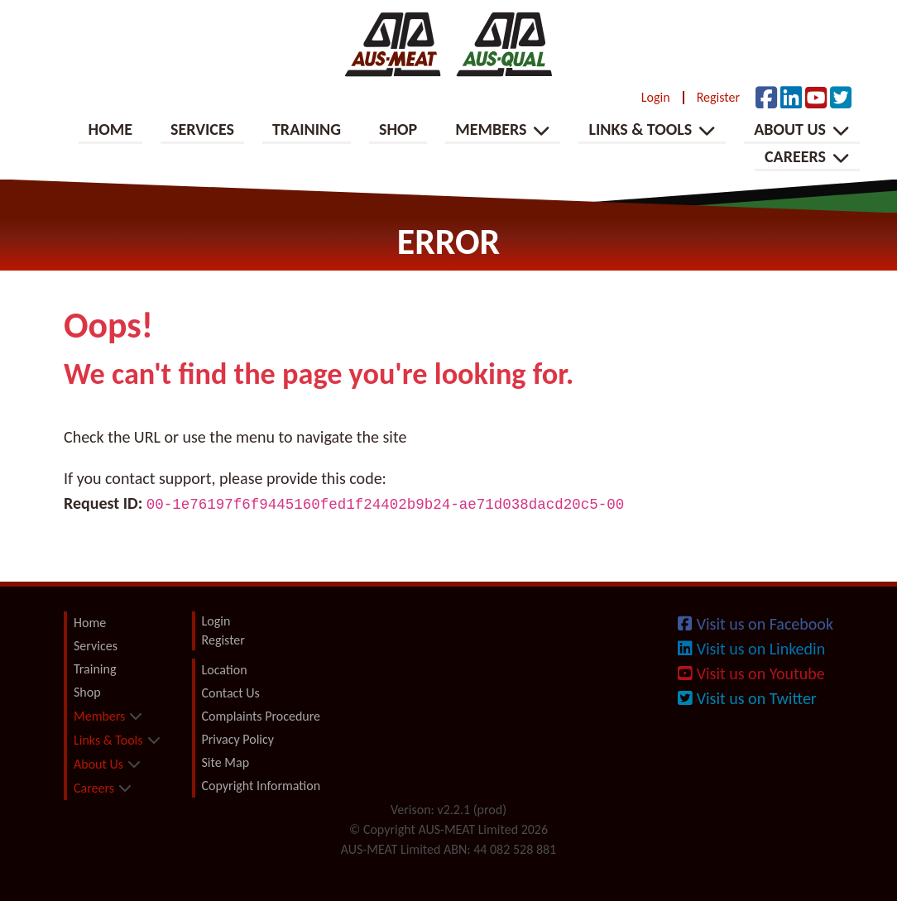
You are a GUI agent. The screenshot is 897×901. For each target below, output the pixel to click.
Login (655, 97)
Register (718, 97)
